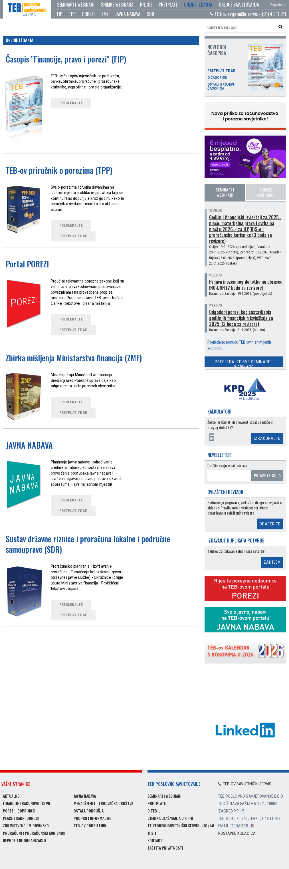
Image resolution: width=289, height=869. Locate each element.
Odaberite (270, 524)
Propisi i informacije (92, 818)
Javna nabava (85, 796)
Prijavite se (278, 4)
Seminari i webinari (75, 4)
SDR (150, 14)
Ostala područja (89, 811)
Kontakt (154, 840)
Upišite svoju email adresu (227, 465)
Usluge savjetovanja (239, 4)
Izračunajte (267, 438)
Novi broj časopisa (216, 50)
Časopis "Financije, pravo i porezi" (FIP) (66, 59)
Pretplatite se (221, 71)
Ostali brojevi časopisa (220, 86)
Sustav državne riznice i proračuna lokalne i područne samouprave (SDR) (88, 544)
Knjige (146, 4)
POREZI (88, 14)
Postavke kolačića (237, 833)
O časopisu (217, 78)
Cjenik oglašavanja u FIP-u (170, 818)
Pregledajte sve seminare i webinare (244, 363)
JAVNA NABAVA (127, 14)
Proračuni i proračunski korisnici (34, 833)
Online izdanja (198, 4)
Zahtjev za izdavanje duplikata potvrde (235, 551)
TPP (72, 14)
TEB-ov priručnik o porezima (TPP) (59, 170)
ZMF (104, 14)
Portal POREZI (27, 264)
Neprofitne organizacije (25, 840)
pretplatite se (73, 236)
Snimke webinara (117, 4)
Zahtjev (272, 562)
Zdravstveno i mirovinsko (26, 825)
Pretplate (168, 4)
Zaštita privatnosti (165, 848)
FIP (59, 14)
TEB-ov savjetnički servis (244, 784)
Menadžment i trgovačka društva (103, 803)
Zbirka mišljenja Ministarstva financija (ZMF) (74, 358)
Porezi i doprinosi (19, 811)
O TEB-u (154, 811)
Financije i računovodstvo (26, 803)
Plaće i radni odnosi (21, 818)
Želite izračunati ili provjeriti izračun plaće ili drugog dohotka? (240, 425)
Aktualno (11, 796)
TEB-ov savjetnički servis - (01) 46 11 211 (248, 14)
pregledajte (71, 103)
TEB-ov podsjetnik (90, 825)
